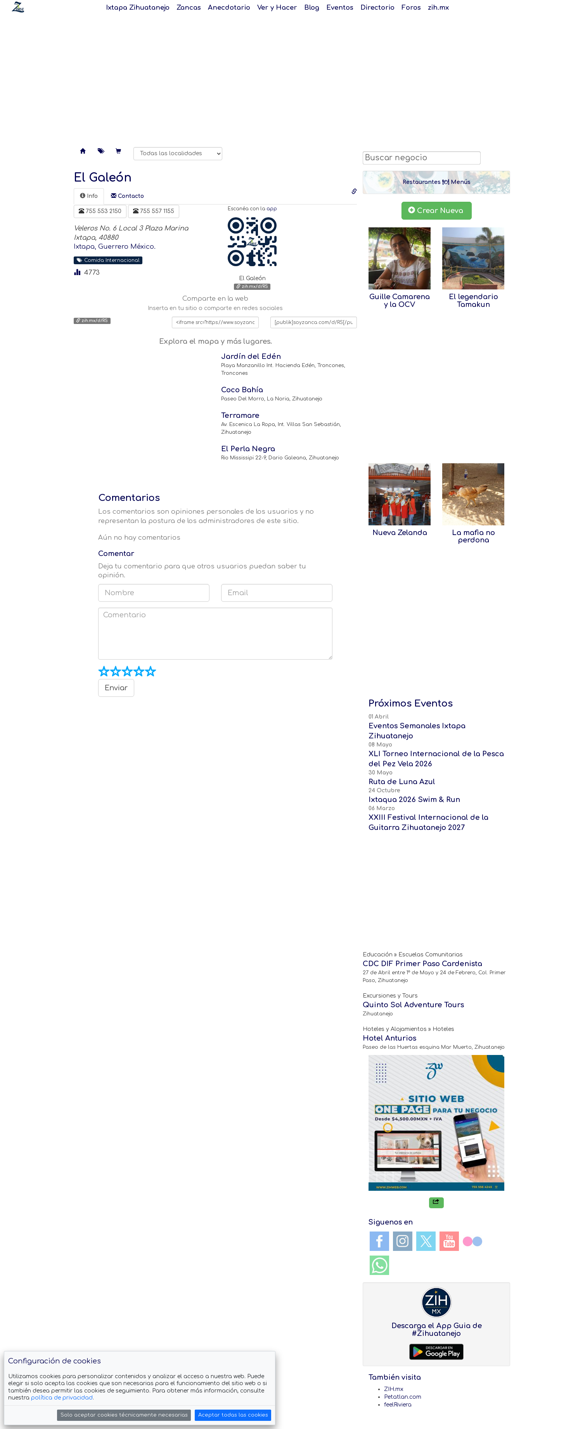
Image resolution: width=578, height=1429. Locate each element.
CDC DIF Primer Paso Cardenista (422, 964)
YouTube (449, 1241)
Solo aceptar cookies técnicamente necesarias (124, 1415)
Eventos (339, 7)
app (272, 208)
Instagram (402, 1241)
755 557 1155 (153, 211)
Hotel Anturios (389, 1038)
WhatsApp (379, 1265)
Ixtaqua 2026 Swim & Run (414, 800)
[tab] (89, 196)
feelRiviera (398, 1405)
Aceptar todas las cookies (233, 1415)
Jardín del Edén (251, 356)
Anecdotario (229, 7)
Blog (311, 7)
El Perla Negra (248, 449)
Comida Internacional (108, 260)
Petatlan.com (402, 1397)
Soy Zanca (18, 7)
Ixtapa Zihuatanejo (138, 7)
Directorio (377, 7)
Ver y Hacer (277, 7)
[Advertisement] (289, 77)
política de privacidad (62, 1398)
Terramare (240, 415)
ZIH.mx (393, 1389)
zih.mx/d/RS (252, 286)
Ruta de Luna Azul (402, 782)
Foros (411, 7)
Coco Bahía (242, 390)
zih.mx (438, 7)
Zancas (189, 7)
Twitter (426, 1241)
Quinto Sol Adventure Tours (413, 1005)
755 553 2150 (100, 211)
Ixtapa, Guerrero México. (115, 246)
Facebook (379, 1241)
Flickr (472, 1241)
